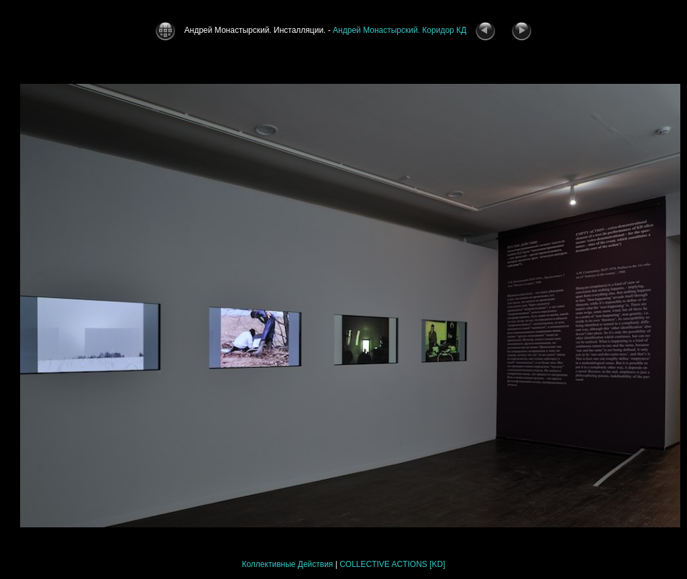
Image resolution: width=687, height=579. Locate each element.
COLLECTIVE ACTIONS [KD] (392, 564)
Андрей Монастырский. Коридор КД (399, 30)
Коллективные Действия (287, 564)
